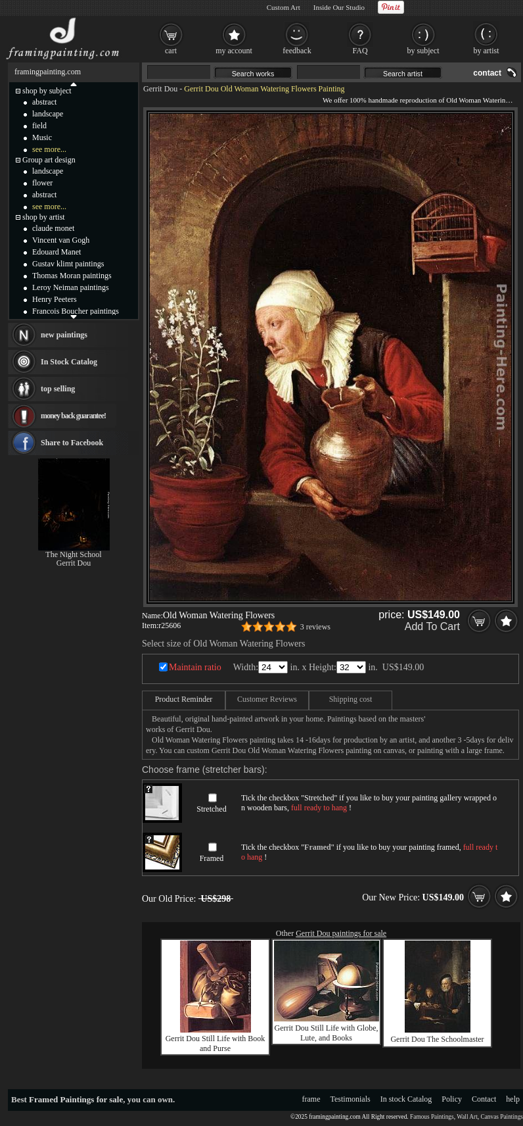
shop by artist (43, 217)
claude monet (53, 228)
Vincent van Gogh (60, 240)
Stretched (211, 809)
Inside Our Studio (339, 7)
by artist (486, 50)
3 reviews (315, 626)
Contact (484, 1099)
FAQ (359, 50)
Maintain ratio (195, 667)
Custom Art (283, 7)
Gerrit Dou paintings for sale (341, 933)
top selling (58, 388)
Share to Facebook (72, 442)
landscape (47, 113)
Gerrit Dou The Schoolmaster (437, 1039)
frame (311, 1099)
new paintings (64, 334)
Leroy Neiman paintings (70, 287)
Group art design (49, 159)
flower (42, 182)
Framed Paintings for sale (76, 1099)
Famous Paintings (432, 1117)
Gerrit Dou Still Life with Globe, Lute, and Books (326, 1032)
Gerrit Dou (160, 88)
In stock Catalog (406, 1099)
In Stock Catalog (69, 361)
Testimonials (350, 1099)
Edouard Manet (56, 252)
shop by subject (47, 90)
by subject (423, 50)
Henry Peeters (54, 299)
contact (487, 73)
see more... (49, 149)
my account (234, 50)
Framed (212, 858)
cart (171, 50)
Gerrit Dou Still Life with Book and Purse (215, 1043)
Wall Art (467, 1117)
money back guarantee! (73, 415)
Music (42, 137)
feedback (297, 50)
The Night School (73, 554)
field (39, 125)
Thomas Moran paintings (72, 275)
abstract (44, 102)
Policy (452, 1099)
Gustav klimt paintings (68, 263)
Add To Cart (432, 626)
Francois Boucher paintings (75, 311)
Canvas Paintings (501, 1117)
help (513, 1099)
